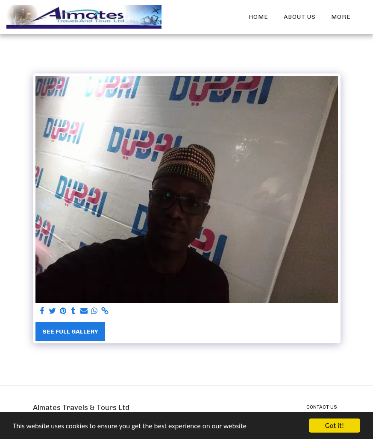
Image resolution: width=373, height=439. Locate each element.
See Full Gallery (70, 331)
